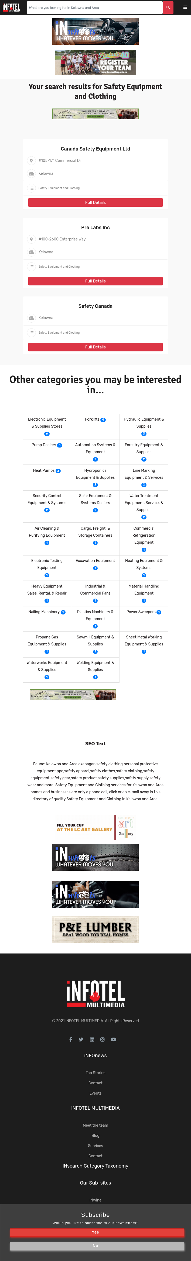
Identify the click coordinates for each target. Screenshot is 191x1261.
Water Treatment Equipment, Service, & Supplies (144, 503)
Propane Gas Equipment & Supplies (47, 641)
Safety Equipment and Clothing (59, 188)
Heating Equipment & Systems (144, 564)
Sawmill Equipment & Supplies (95, 641)
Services (95, 1146)
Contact (95, 1083)
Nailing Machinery (44, 612)
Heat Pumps (44, 470)
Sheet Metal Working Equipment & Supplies (144, 641)
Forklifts (92, 419)
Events (96, 1093)
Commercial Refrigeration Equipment (143, 535)
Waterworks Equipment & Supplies (47, 666)
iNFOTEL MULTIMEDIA (84, 1021)
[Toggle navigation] (188, 8)
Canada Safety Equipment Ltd (95, 149)
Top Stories (95, 1073)
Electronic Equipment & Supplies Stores (47, 423)
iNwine (95, 1200)
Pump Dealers (44, 445)
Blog (95, 1135)
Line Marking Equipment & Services (144, 474)
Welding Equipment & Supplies (95, 666)
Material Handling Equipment (144, 590)
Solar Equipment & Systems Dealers (95, 499)
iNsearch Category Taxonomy (95, 1166)
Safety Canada (96, 306)
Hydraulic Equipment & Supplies (144, 423)
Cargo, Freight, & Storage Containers (95, 532)
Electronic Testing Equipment (47, 564)
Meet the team (95, 1125)
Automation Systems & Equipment (95, 448)
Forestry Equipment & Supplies (144, 448)
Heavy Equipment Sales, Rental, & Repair (46, 590)
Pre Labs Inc (95, 227)
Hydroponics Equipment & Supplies (95, 474)
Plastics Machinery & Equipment (95, 615)
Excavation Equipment (95, 560)
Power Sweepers (141, 612)
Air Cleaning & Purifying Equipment (47, 532)
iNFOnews (95, 1056)
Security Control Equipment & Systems (47, 499)
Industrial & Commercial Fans (95, 590)
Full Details (95, 202)
